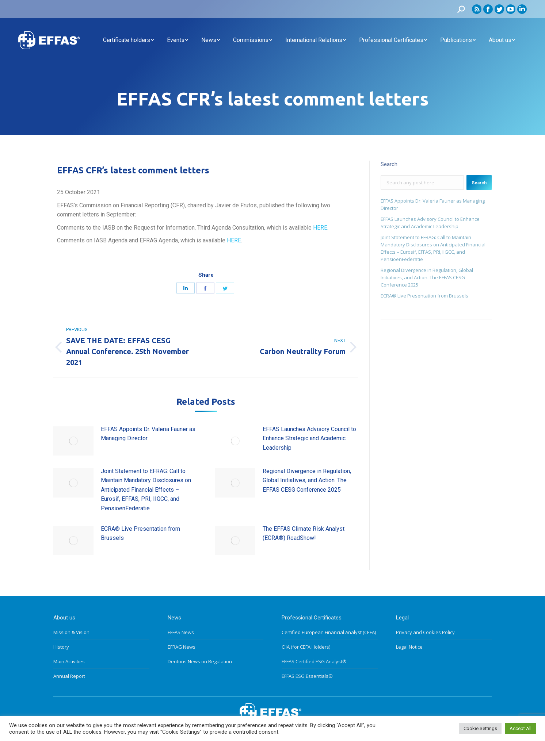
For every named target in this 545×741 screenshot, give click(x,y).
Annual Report (69, 676)
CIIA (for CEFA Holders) (306, 647)
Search (479, 182)
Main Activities (69, 661)
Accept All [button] (520, 728)
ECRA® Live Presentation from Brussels (140, 533)
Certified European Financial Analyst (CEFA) (329, 632)
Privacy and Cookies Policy (425, 632)
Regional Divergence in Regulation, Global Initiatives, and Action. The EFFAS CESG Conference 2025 (307, 480)
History (61, 647)
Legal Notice (409, 647)
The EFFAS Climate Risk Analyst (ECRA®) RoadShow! (303, 533)
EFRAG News (181, 647)
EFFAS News (181, 632)
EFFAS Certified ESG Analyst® (314, 661)
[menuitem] (128, 40)
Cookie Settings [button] (480, 728)
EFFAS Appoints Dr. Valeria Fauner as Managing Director (148, 434)
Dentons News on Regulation (200, 661)
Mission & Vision (71, 632)
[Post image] (73, 441)
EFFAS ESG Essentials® (307, 676)
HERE (320, 227)
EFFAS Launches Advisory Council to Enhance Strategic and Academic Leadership (309, 438)
